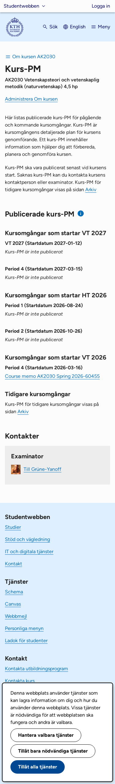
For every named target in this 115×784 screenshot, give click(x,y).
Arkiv (90, 189)
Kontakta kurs (20, 681)
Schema (14, 592)
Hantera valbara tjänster (46, 735)
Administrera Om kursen (31, 99)
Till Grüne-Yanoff (42, 469)
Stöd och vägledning (27, 539)
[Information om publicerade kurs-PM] (81, 213)
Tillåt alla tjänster (37, 767)
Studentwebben (21, 6)
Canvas (13, 604)
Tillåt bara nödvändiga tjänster (53, 751)
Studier (13, 527)
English (78, 27)
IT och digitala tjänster (29, 551)
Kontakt (13, 564)
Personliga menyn (24, 628)
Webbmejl (16, 616)
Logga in (101, 6)
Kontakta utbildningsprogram (36, 668)
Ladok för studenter (26, 640)
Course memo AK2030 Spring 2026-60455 (52, 376)
